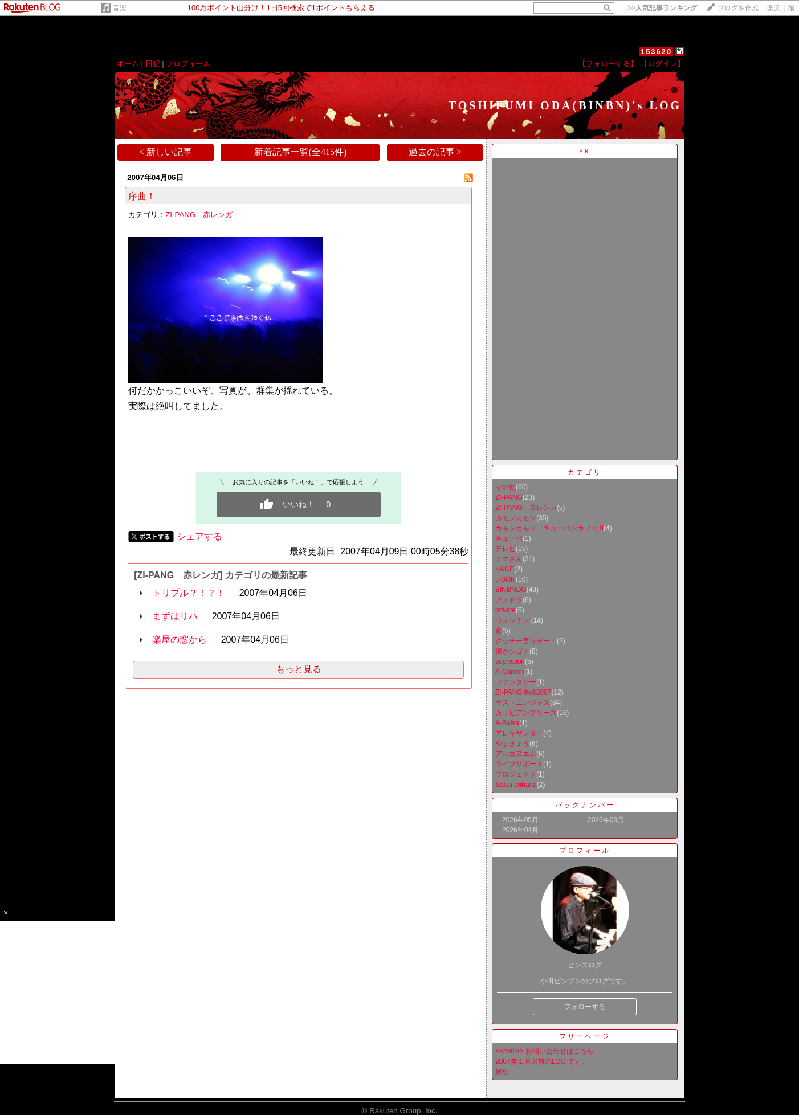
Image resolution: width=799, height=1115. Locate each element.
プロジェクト (515, 774)
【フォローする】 (608, 63)
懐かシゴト (512, 651)
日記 (152, 63)
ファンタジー (515, 682)
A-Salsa (507, 723)
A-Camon (509, 672)
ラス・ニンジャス (522, 702)
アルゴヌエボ (515, 754)
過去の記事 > (435, 152)
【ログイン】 (662, 63)
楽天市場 (780, 8)
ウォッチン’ (513, 620)
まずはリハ (175, 616)
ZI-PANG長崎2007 (523, 692)
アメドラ (509, 600)
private (505, 610)
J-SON (505, 579)
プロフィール (188, 63)
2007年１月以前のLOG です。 (541, 1061)
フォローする (584, 1007)
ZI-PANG (509, 497)
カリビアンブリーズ (526, 713)
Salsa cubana (516, 785)
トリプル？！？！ (188, 593)
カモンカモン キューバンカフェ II (549, 528)
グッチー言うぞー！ (526, 641)
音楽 (120, 8)
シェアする (199, 536)
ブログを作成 (738, 8)
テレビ (505, 549)
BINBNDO (511, 590)
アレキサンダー (519, 733)
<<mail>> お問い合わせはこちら (544, 1051)
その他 (505, 487)
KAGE (504, 569)
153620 (656, 51)
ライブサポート (519, 764)
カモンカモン (515, 518)
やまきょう (512, 744)
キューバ (509, 538)
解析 (502, 1072)
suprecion (510, 661)
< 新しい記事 (165, 152)
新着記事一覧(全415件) (300, 152)
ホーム (128, 63)
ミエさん (509, 559)
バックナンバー (585, 805)
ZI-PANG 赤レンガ (199, 214)
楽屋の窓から (179, 639)
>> (662, 8)
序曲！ (142, 196)
